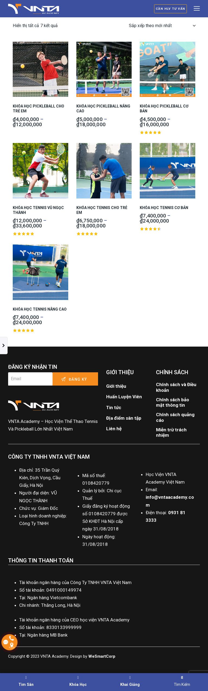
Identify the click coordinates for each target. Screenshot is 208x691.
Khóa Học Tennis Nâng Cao (40, 309)
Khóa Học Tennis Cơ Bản (164, 208)
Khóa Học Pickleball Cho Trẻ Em (38, 108)
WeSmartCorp (101, 656)
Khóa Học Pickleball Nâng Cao (103, 108)
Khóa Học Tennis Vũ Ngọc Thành (38, 210)
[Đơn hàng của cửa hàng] (162, 26)
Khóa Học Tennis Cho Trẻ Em (101, 210)
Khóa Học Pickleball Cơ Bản (164, 108)
